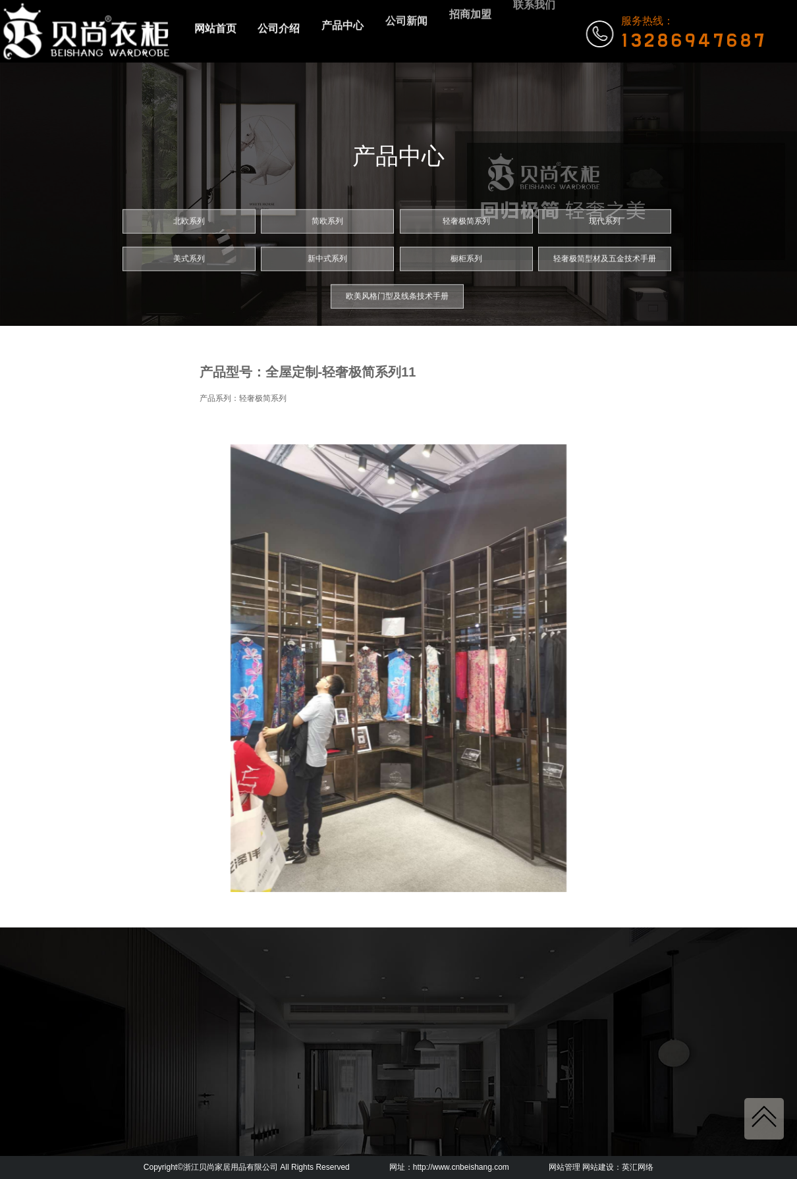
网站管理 (564, 1167)
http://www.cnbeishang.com (461, 1167)
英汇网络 (637, 1167)
